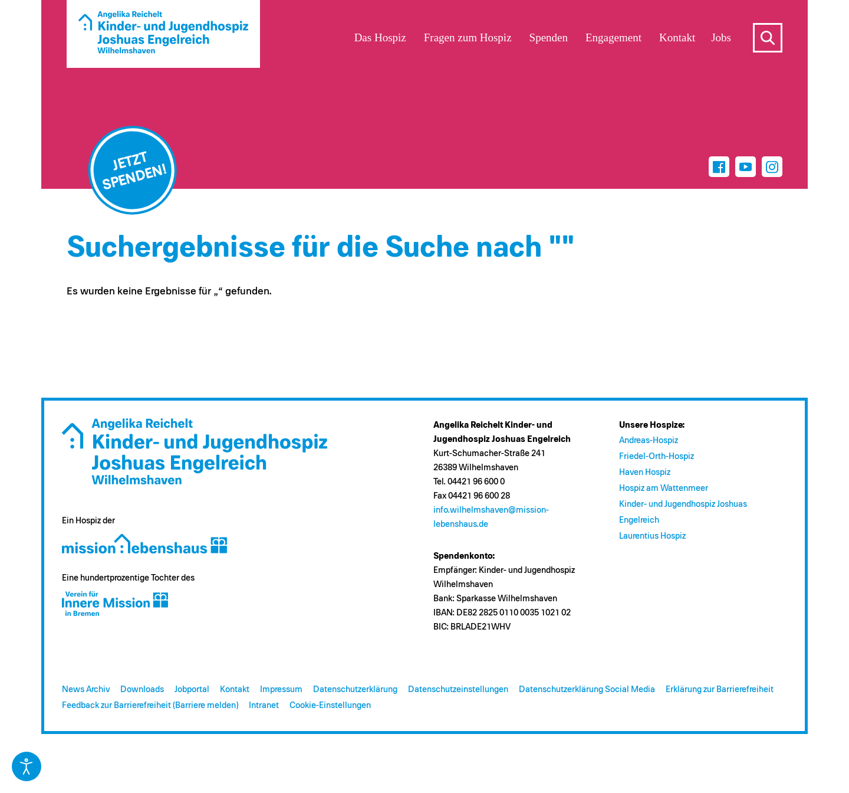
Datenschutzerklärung (355, 689)
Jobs (721, 37)
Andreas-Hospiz (648, 440)
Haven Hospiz (644, 472)
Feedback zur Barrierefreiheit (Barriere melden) (150, 705)
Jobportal (192, 689)
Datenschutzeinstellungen (458, 689)
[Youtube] (745, 166)
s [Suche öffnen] (767, 38)
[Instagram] (772, 166)
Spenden (548, 37)
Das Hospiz (380, 37)
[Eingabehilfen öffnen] (26, 766)
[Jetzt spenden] (132, 170)
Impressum (281, 689)
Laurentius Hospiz (652, 536)
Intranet (264, 705)
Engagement (613, 37)
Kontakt (234, 689)
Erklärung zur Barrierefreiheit (720, 689)
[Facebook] (719, 166)
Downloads (142, 689)
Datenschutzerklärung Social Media (587, 689)
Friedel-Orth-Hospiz (656, 456)
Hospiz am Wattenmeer (663, 488)
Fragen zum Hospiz (468, 37)
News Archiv (86, 689)
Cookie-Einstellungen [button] (330, 705)
